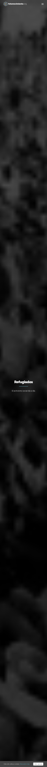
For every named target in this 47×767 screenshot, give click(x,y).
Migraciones (19, 90)
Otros (27, 100)
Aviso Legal (17, 754)
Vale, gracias (38, 764)
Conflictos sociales (16, 95)
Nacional (22, 85)
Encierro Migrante (15, 281)
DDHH (28, 95)
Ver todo (13, 85)
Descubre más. (25, 764)
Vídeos (20, 100)
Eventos (35, 95)
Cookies (24, 754)
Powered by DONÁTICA (34, 754)
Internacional (32, 85)
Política (29, 90)
